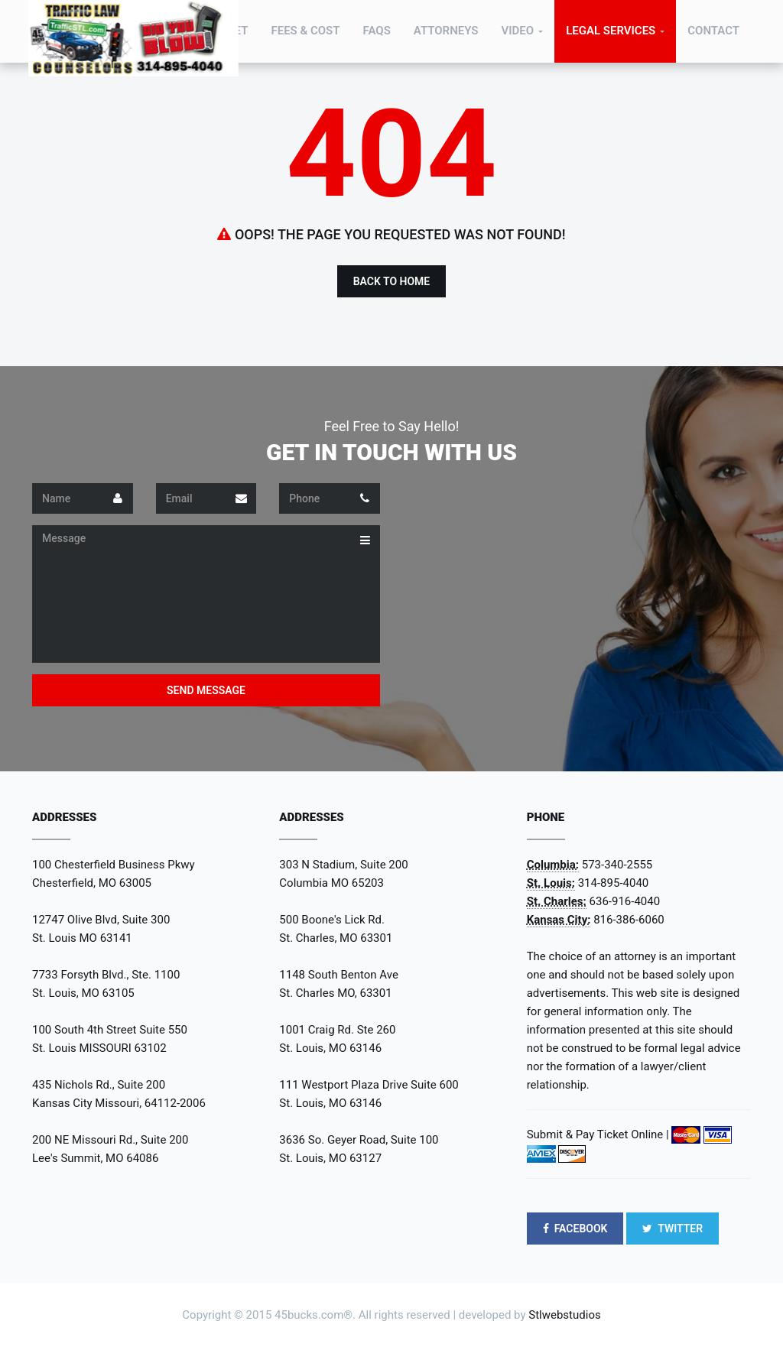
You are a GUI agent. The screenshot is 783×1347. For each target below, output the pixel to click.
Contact (713, 30)
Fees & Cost (305, 30)
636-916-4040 (625, 901)
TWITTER (672, 1228)
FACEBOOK (575, 1228)
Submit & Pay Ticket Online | (598, 1134)
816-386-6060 (628, 920)
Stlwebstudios (564, 1315)
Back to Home (391, 281)
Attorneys (446, 30)
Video (517, 30)
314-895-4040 (613, 883)
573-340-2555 (617, 864)
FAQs (377, 30)
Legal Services (610, 30)
